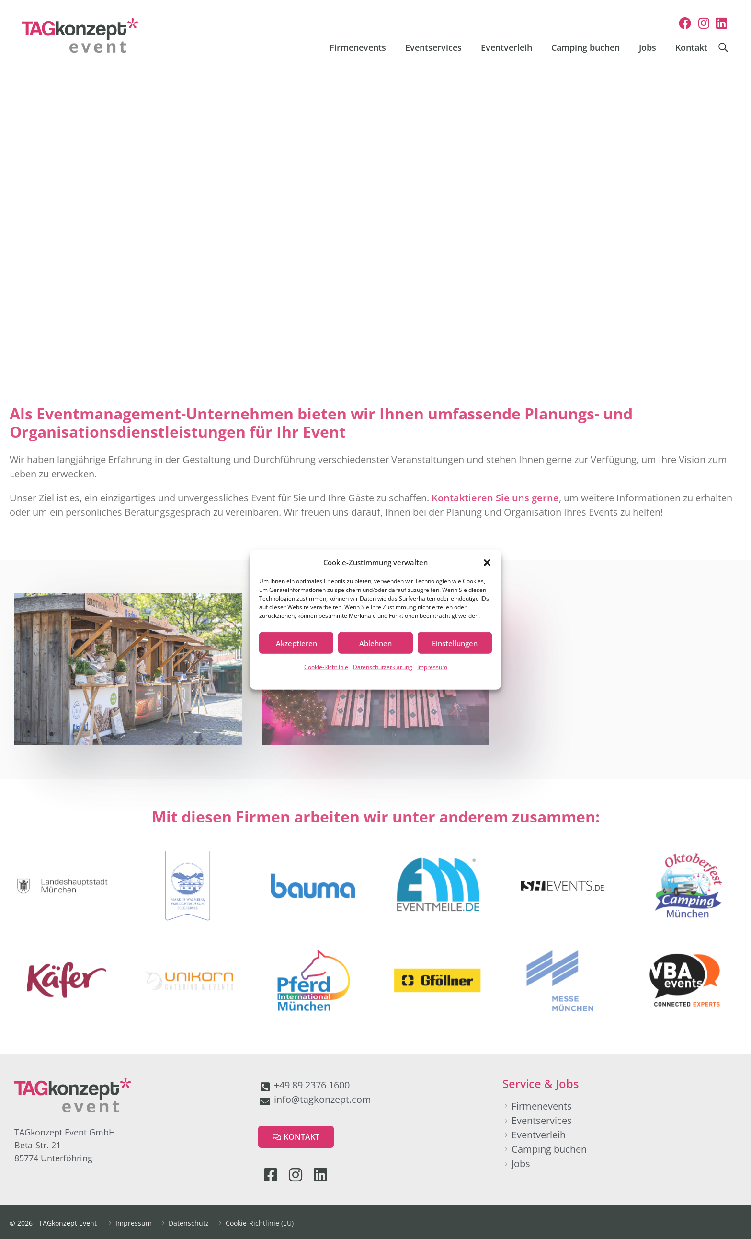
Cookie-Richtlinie (326, 667)
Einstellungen (455, 643)
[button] (487, 562)
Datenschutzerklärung (382, 667)
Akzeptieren (296, 643)
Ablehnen (375, 643)
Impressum (432, 667)
